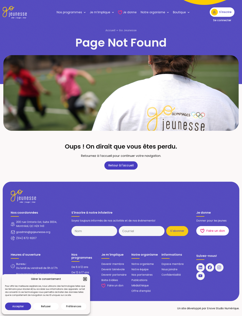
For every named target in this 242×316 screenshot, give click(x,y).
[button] (85, 279)
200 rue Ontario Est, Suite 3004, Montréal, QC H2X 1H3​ (36, 224)
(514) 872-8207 (26, 238)
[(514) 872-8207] (13, 238)
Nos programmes (71, 12)
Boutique (181, 12)
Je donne (127, 12)
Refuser (46, 306)
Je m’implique (102, 12)
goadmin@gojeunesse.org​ (33, 232)
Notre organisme (155, 12)
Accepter (18, 306)
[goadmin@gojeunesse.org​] (13, 232)
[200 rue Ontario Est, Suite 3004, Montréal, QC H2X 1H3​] (13, 224)
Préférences (73, 306)
